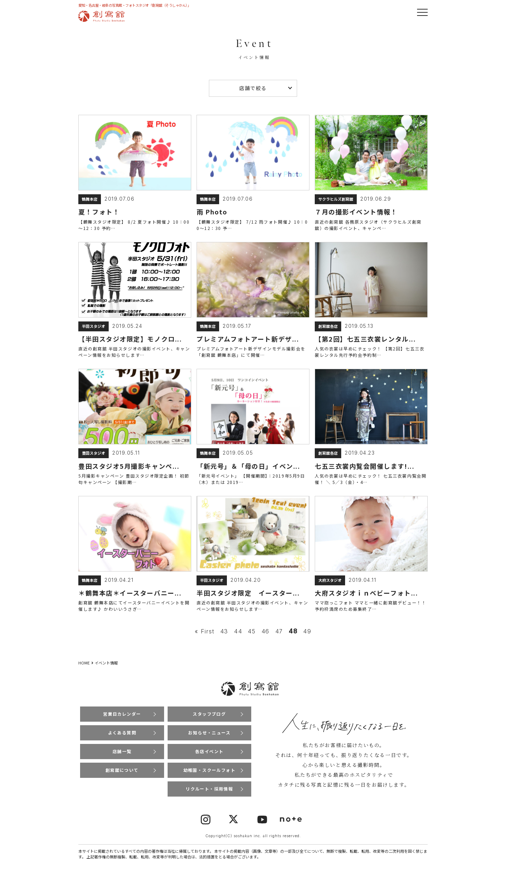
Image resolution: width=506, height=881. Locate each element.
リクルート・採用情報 (209, 792)
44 (238, 633)
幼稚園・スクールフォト (209, 773)
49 (307, 633)
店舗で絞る (253, 87)
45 (251, 633)
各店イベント (209, 754)
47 (279, 633)
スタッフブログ (209, 716)
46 (265, 633)
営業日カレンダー (122, 716)
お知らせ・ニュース (209, 735)
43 (224, 633)
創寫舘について (122, 773)
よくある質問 (122, 735)
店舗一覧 (122, 754)
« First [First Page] (205, 633)
